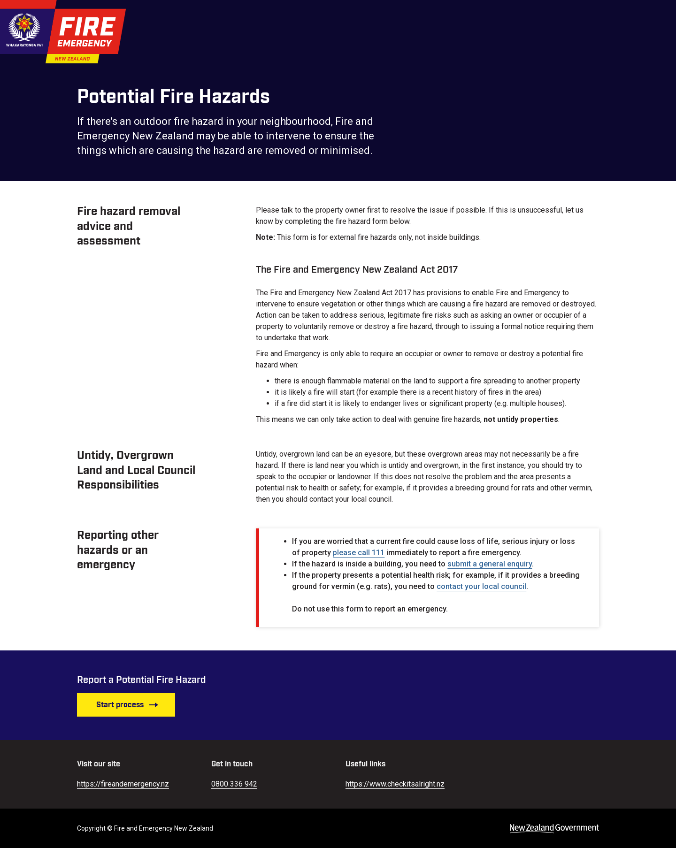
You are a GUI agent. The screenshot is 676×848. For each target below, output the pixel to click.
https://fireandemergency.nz (123, 783)
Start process (127, 705)
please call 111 (358, 552)
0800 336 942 (234, 783)
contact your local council (481, 586)
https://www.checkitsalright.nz (395, 783)
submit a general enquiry (489, 563)
